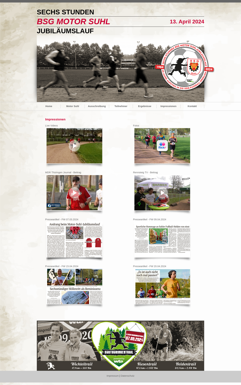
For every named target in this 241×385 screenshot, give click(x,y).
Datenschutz (127, 375)
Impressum (113, 375)
